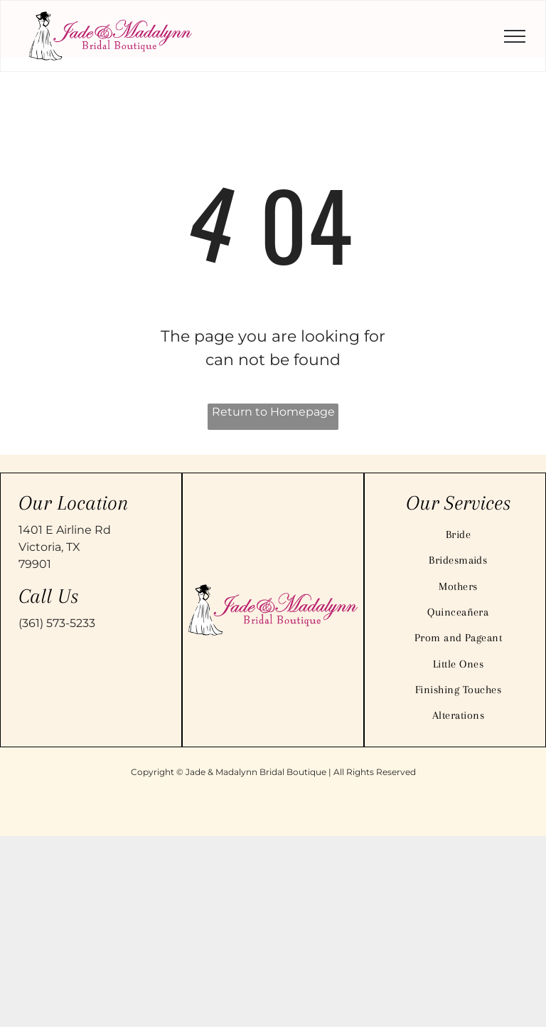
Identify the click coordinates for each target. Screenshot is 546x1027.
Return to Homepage (273, 411)
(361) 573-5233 (56, 623)
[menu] (514, 36)
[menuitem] (458, 534)
